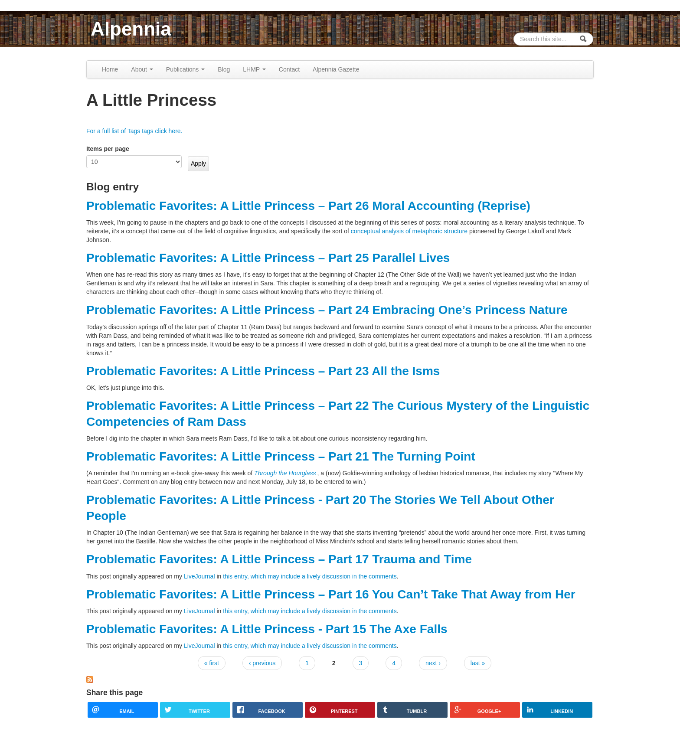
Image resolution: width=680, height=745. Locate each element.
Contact (289, 69)
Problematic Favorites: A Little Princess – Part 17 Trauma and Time (279, 559)
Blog (224, 69)
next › (433, 663)
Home (110, 69)
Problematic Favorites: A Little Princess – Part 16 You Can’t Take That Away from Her (330, 594)
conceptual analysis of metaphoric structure (409, 231)
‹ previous (262, 663)
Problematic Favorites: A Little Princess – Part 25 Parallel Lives (268, 258)
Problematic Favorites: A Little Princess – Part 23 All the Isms (263, 371)
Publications (185, 69)
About (142, 69)
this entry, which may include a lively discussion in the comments (309, 576)
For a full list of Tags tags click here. (134, 130)
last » (478, 663)
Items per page (107, 148)
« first (211, 663)
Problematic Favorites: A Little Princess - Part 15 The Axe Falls (267, 629)
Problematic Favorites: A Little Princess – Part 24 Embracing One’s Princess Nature (327, 310)
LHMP (254, 69)
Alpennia (131, 28)
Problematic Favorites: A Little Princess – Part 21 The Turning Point (280, 456)
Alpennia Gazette (336, 69)
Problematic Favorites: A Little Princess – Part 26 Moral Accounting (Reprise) (308, 205)
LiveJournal (199, 576)
